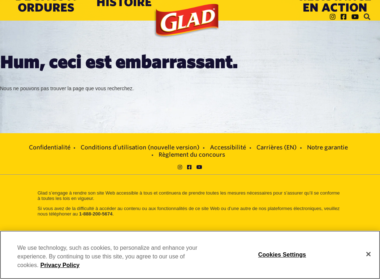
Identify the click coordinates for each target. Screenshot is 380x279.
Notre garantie (327, 147)
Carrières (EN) (276, 147)
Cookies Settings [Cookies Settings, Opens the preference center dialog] (282, 255)
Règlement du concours (192, 154)
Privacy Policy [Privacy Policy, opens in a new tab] (60, 265)
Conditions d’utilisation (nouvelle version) (140, 147)
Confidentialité (49, 147)
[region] (190, 255)
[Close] (368, 254)
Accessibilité (228, 147)
